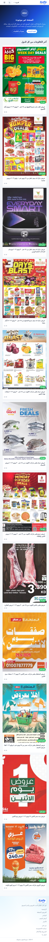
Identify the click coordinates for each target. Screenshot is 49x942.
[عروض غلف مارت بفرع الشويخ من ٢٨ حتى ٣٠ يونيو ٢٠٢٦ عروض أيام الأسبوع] (25, 74)
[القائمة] (4, 2)
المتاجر (44, 915)
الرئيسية (44, 909)
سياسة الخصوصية (41, 928)
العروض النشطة (42, 912)
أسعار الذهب (43, 918)
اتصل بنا (44, 934)
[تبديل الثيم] (10, 2)
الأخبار (45, 921)
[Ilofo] (42, 900)
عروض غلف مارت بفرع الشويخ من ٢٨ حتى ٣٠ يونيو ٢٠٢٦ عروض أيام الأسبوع (24, 108)
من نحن (44, 925)
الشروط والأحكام (41, 931)
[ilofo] (43, 2)
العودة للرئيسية (32, 31)
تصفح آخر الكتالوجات (18, 31)
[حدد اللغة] (16, 2)
